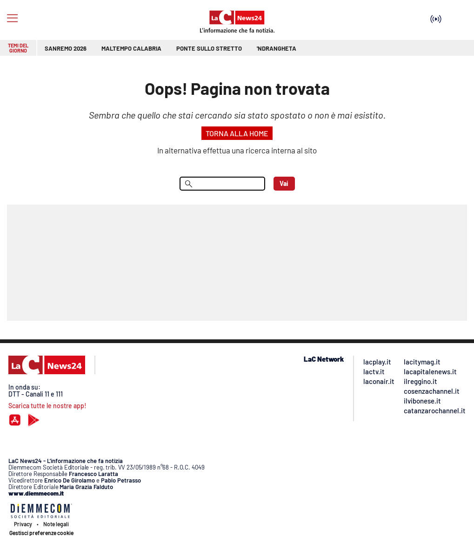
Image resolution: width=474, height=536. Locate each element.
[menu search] (222, 184)
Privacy (23, 524)
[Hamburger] (12, 18)
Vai (284, 183)
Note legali (56, 524)
